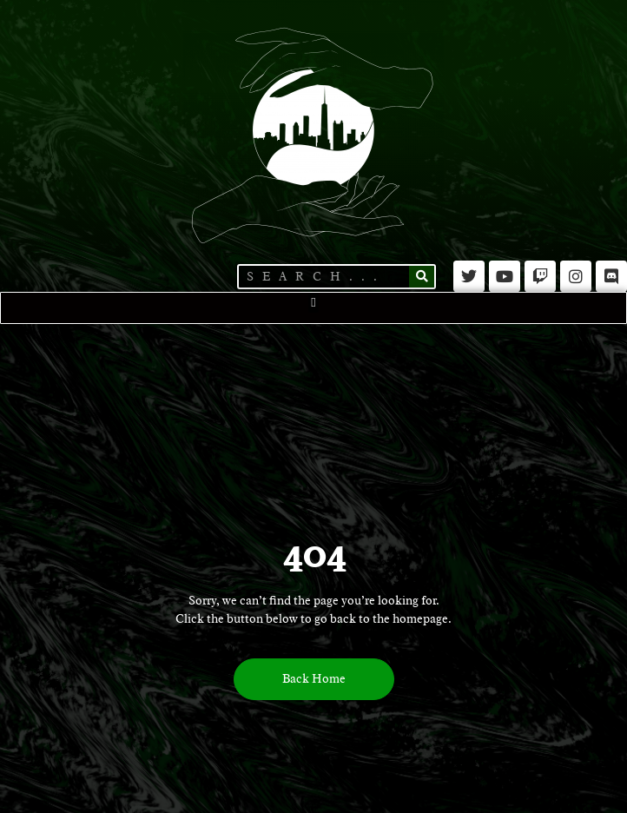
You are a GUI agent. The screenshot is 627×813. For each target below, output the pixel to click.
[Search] (421, 277)
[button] (314, 303)
